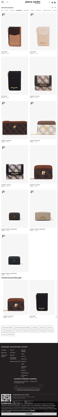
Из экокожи (25, 331)
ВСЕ (2, 10)
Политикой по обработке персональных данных (28, 390)
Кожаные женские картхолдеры (22, 327)
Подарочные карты (15, 361)
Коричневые (11, 334)
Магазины (4, 352)
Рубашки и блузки (24, 367)
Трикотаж (24, 359)
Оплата (12, 350)
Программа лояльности (13, 358)
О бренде (3, 350)
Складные (35, 327)
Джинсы (23, 370)
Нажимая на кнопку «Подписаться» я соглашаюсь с (28, 389)
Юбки (22, 364)
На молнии (49, 327)
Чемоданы (26, 10)
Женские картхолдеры (7, 327)
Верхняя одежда (23, 350)
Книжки (4, 334)
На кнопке (42, 327)
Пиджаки (23, 361)
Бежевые (43, 331)
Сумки (6, 10)
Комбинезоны (25, 372)
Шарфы (55, 10)
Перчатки (38, 10)
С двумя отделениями (7, 331)
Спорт (22, 354)
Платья (23, 356)
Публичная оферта (4, 355)
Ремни (32, 10)
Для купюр (50, 331)
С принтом (17, 331)
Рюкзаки (12, 10)
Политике (32, 410)
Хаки (38, 331)
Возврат (12, 355)
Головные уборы (46, 10)
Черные (32, 331)
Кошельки (19, 10)
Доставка (12, 352)
